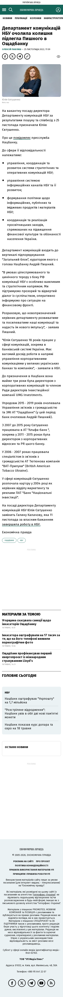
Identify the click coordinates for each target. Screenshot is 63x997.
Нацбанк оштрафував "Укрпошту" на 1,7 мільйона (29, 700)
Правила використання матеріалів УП (31, 869)
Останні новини (16, 747)
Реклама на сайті (23, 861)
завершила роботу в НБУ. (21, 524)
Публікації (21, 18)
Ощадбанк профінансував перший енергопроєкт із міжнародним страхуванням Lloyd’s (27, 657)
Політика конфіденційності (31, 865)
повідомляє (22, 138)
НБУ (21, 540)
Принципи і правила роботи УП (31, 874)
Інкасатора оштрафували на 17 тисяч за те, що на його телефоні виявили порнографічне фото (31, 638)
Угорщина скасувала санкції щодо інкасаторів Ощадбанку (26, 622)
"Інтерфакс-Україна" (44, 894)
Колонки (35, 18)
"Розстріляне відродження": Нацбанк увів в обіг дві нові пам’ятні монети (31, 713)
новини (7, 18)
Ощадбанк (9, 540)
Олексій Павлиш (12, 49)
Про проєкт (43, 861)
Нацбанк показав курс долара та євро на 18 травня (29, 726)
